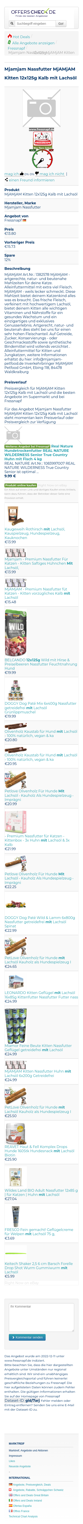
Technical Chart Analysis (23, 1516)
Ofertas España (20, 1505)
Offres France (19, 1511)
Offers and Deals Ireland (25, 1500)
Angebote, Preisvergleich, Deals (30, 1484)
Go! (61, 23)
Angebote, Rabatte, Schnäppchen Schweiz (36, 1490)
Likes (12, 1461)
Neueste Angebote (20, 1466)
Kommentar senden (27, 1337)
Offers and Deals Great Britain (29, 1495)
